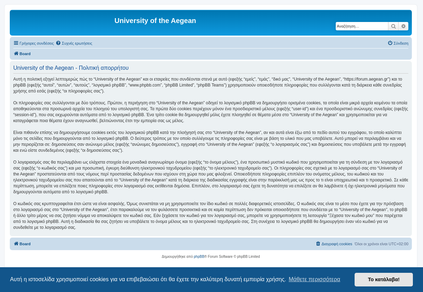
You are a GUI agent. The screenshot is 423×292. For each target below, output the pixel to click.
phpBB (199, 257)
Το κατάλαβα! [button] (384, 279)
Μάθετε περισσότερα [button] (314, 279)
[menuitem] (73, 43)
